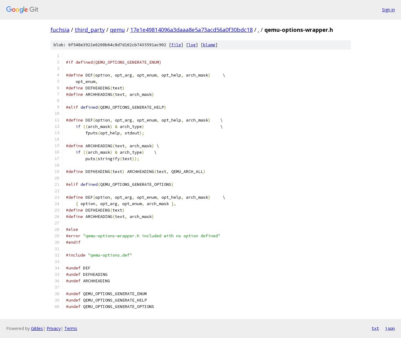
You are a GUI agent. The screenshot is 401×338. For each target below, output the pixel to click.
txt (375, 328)
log (192, 44)
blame (209, 44)
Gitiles (37, 328)
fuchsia (60, 29)
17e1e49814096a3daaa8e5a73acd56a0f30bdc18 (191, 29)
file (176, 44)
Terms (70, 328)
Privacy (54, 328)
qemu (117, 29)
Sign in (388, 10)
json (390, 328)
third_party (90, 29)
